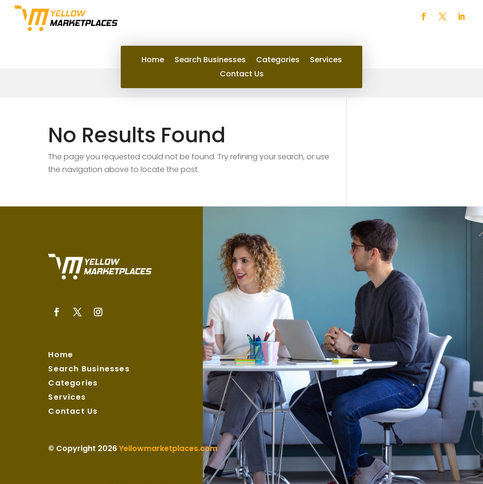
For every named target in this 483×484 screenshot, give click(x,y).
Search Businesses (210, 61)
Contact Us (242, 75)
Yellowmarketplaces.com (168, 448)
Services (326, 61)
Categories (278, 61)
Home (153, 61)
